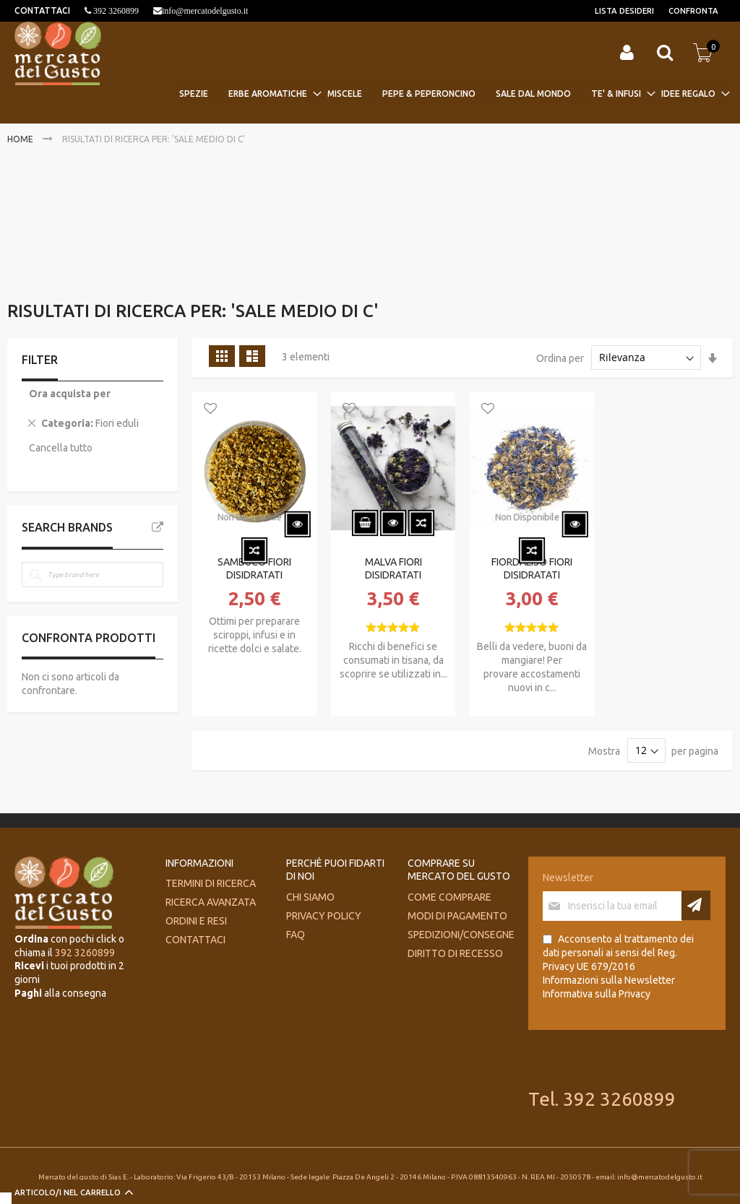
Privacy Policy (323, 916)
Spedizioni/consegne (461, 934)
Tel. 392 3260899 (602, 1098)
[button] (210, 409)
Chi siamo (310, 897)
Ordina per (560, 357)
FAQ (295, 934)
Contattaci (195, 939)
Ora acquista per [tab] (70, 393)
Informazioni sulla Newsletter (609, 980)
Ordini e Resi (196, 921)
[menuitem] (198, 93)
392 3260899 (115, 11)
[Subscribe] (695, 905)
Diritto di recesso (455, 953)
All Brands (157, 527)
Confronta (693, 11)
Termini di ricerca (210, 883)
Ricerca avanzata (210, 902)
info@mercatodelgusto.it (205, 11)
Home (21, 139)
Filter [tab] (40, 359)
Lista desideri (624, 11)
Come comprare (449, 897)
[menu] (451, 93)
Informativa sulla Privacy (596, 994)
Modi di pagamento (457, 916)
